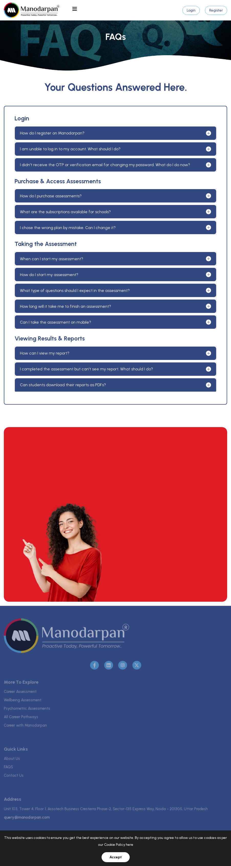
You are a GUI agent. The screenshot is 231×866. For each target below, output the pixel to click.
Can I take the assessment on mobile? (55, 322)
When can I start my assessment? (51, 258)
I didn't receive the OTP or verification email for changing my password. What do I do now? (105, 164)
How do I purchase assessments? (51, 195)
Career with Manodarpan (25, 726)
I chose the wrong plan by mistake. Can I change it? (68, 227)
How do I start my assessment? (49, 274)
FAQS (8, 768)
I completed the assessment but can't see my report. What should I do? (86, 369)
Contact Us (14, 776)
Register (216, 10)
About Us (12, 760)
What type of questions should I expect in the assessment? (75, 290)
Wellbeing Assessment (22, 701)
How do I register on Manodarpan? (52, 133)
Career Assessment (20, 693)
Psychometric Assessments (27, 710)
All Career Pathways (21, 718)
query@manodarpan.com (27, 818)
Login (191, 10)
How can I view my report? (44, 353)
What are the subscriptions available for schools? (65, 211)
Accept (115, 857)
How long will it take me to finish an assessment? (65, 306)
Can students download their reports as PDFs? (63, 384)
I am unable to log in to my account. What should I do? (70, 148)
